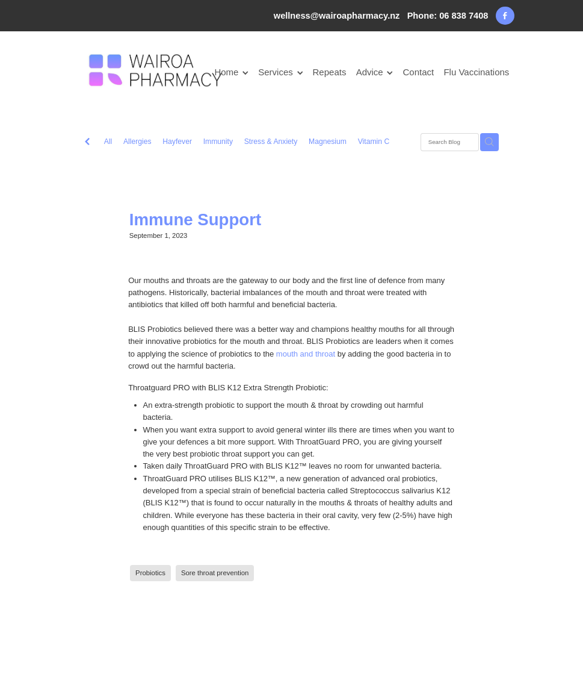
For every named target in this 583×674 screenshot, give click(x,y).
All (108, 141)
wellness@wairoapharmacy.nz (337, 15)
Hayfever (177, 141)
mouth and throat (305, 353)
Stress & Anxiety (271, 141)
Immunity (218, 141)
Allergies (137, 141)
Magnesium (328, 141)
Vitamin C (374, 141)
